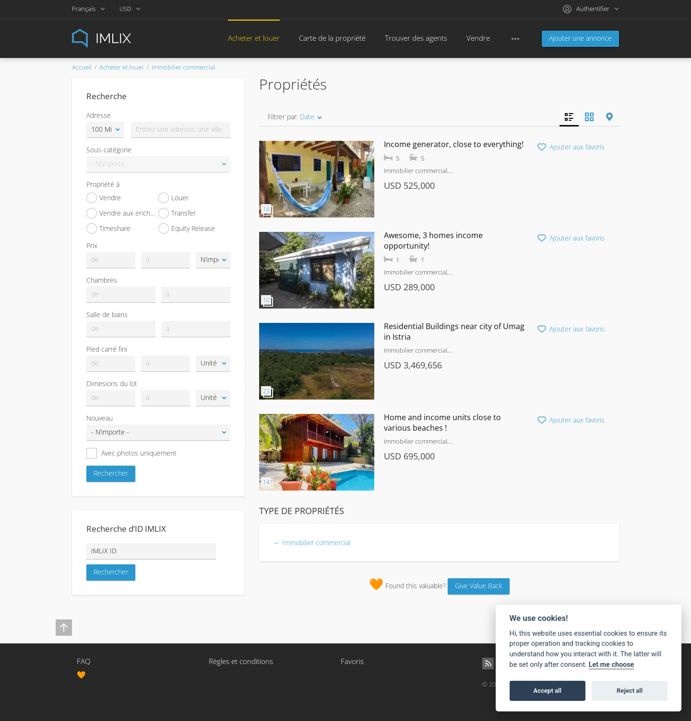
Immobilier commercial (183, 67)
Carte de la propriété (332, 38)
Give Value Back (478, 585)
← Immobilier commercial (312, 542)
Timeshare (108, 228)
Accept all (547, 690)
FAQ (83, 661)
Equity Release (186, 228)
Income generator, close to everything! (454, 144)
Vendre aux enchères (122, 213)
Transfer (177, 213)
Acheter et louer (254, 38)
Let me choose (611, 665)
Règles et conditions (241, 661)
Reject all (630, 690)
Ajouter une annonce (580, 38)
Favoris (352, 661)
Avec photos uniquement (131, 453)
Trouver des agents (416, 38)
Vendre (478, 38)
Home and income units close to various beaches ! (442, 422)
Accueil (82, 67)
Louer (173, 198)
